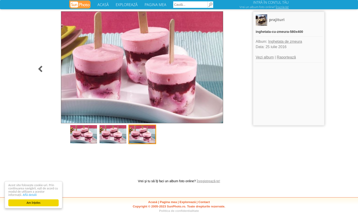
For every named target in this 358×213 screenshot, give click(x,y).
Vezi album (265, 57)
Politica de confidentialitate (179, 211)
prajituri (277, 19)
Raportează (286, 57)
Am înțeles (33, 203)
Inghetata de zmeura (285, 41)
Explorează (187, 202)
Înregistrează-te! (208, 181)
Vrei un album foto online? (264, 7)
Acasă (152, 202)
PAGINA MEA (155, 4)
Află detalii (30, 195)
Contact (204, 202)
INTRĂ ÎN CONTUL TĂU (271, 2)
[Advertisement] (288, 94)
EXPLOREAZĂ (127, 4)
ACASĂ (103, 4)
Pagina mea (168, 202)
